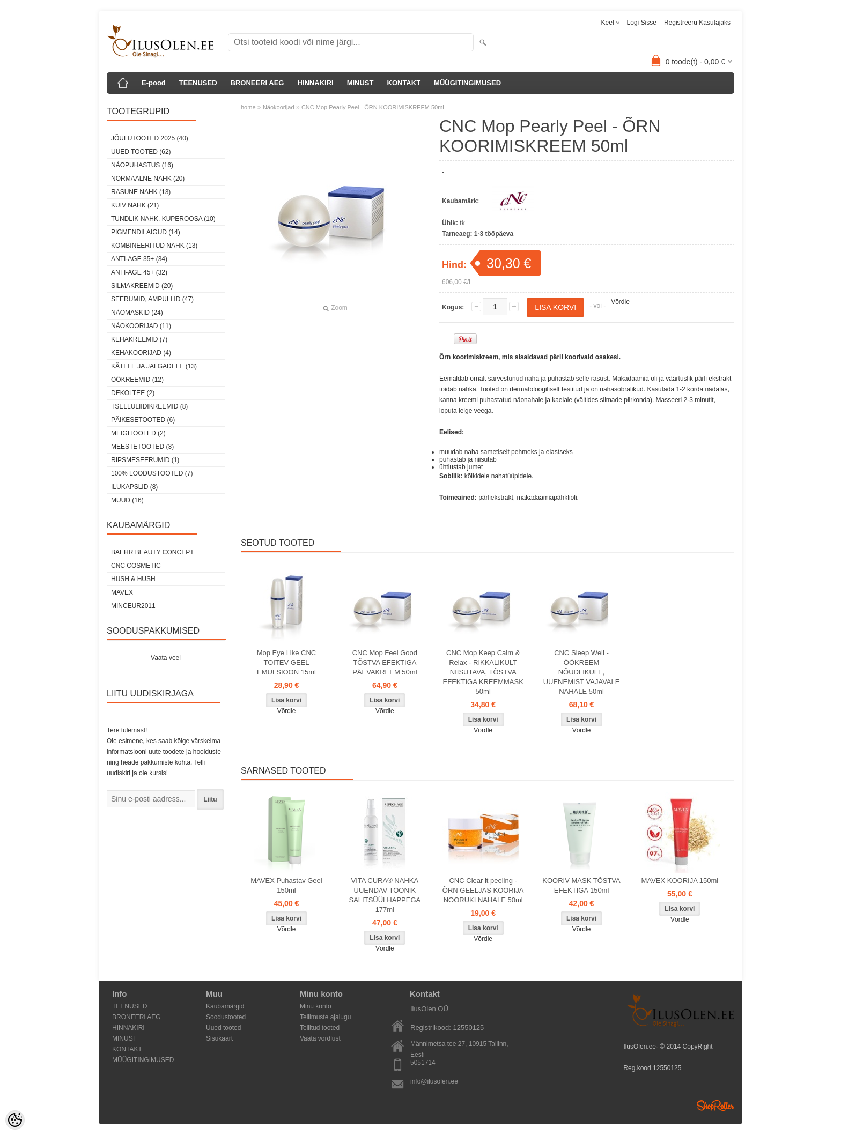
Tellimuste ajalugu (325, 1017)
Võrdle (620, 302)
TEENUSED (198, 83)
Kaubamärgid (225, 1006)
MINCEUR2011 (133, 606)
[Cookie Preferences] (15, 1120)
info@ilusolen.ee (434, 1081)
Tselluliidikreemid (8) (149, 406)
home (248, 107)
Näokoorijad (278, 107)
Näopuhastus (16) (142, 165)
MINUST (360, 83)
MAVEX (122, 592)
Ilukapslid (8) (134, 487)
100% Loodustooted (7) (152, 473)
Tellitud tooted (320, 1028)
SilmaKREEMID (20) (142, 286)
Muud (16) (127, 500)
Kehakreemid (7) (139, 339)
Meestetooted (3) (142, 446)
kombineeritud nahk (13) (154, 245)
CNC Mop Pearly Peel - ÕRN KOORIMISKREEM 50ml (372, 107)
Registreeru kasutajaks (697, 22)
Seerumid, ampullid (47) (152, 299)
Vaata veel (166, 658)
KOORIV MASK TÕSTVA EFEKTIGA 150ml (581, 885)
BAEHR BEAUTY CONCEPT (152, 552)
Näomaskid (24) (137, 312)
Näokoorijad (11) (141, 326)
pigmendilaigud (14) (145, 232)
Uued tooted (223, 1028)
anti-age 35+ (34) (139, 259)
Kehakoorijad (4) (141, 353)
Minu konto (315, 1006)
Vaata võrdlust (320, 1038)
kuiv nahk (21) (135, 205)
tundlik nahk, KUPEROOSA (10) (163, 218)
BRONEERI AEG (257, 83)
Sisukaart (219, 1038)
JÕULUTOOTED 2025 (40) (149, 138)
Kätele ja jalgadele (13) (154, 366)
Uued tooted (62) (141, 151)
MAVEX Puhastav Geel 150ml (286, 885)
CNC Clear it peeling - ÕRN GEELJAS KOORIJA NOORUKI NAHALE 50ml (483, 890)
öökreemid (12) (137, 379)
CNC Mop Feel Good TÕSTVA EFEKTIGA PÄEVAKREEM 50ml (384, 662)
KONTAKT (404, 83)
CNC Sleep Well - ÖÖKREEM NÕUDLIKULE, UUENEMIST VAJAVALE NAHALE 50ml (581, 672)
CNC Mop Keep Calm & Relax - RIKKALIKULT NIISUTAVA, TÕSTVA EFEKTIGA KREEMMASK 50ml (483, 672)
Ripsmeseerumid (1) (145, 460)
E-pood (154, 83)
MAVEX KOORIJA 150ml (680, 881)
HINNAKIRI (315, 83)
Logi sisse (641, 22)
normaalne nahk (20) (148, 178)
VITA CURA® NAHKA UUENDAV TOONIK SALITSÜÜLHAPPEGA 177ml (385, 895)
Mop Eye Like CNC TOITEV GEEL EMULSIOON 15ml (286, 662)
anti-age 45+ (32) (139, 272)
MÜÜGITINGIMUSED (467, 83)
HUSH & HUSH (133, 579)
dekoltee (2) (132, 393)
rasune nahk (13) (141, 192)
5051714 (423, 1062)
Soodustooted (226, 1017)
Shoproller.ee (715, 1105)
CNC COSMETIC (136, 565)
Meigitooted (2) (138, 433)
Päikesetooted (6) (143, 420)
